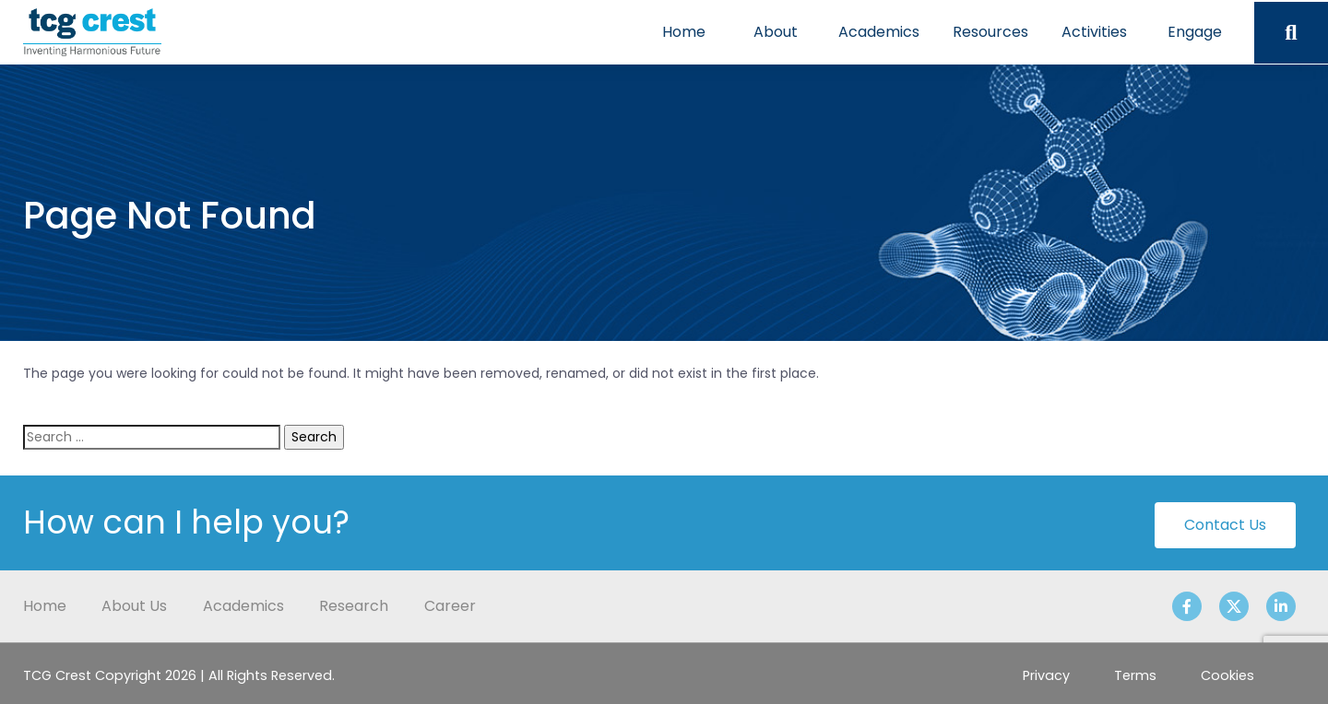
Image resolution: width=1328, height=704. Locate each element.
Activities (1094, 31)
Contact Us (1225, 524)
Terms (1135, 675)
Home (684, 31)
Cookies (1227, 675)
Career (450, 605)
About (775, 31)
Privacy (1046, 675)
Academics (878, 31)
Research (353, 605)
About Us (134, 605)
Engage (1195, 31)
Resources (990, 31)
